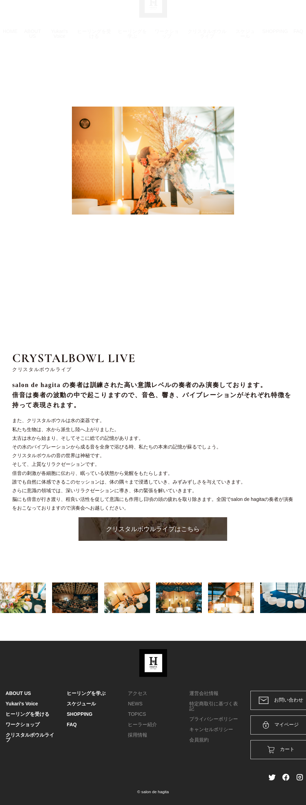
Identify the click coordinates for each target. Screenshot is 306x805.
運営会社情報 (203, 693)
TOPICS (137, 714)
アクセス (137, 693)
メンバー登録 (288, 14)
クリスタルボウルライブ (207, 67)
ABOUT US (32, 67)
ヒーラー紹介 (142, 724)
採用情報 (137, 734)
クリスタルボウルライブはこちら (153, 529)
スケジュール (245, 67)
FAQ (298, 64)
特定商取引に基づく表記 (213, 706)
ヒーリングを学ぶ (132, 67)
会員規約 (199, 739)
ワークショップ (167, 67)
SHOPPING (275, 64)
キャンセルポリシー (211, 729)
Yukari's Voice (59, 67)
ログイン (253, 14)
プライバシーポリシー (213, 718)
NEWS (135, 703)
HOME (10, 64)
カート (225, 14)
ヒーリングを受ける (94, 67)
